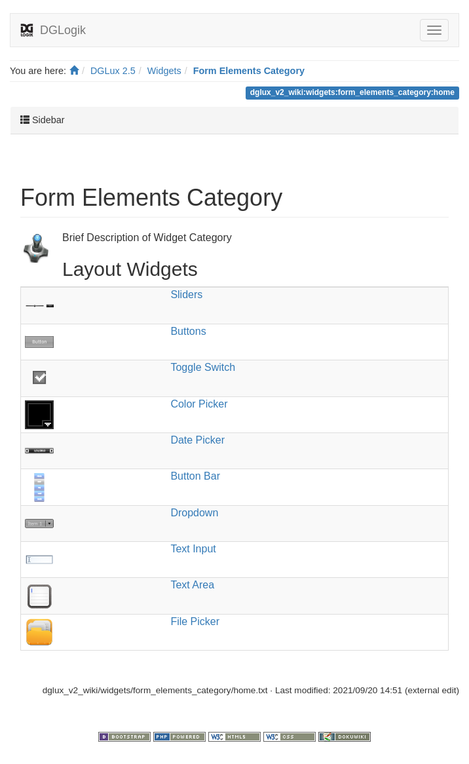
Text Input (193, 548)
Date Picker (197, 440)
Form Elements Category (249, 71)
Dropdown (194, 512)
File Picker (194, 621)
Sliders (186, 294)
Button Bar (195, 476)
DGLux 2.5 (113, 71)
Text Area (192, 584)
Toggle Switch (202, 367)
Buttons (188, 331)
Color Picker (198, 404)
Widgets (164, 71)
